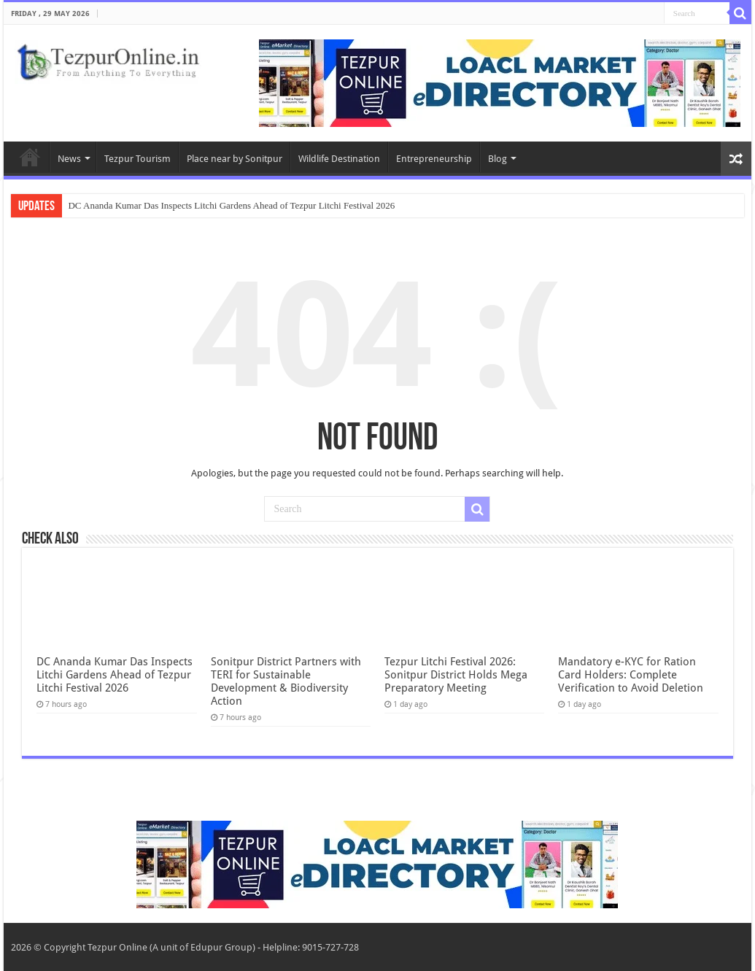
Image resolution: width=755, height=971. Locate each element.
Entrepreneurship (434, 158)
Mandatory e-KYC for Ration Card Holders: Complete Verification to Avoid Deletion (630, 675)
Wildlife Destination (339, 158)
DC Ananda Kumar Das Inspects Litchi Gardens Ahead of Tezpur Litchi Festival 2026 (231, 205)
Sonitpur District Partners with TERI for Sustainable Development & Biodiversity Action (286, 681)
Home (30, 157)
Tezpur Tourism (137, 158)
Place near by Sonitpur (234, 158)
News (69, 158)
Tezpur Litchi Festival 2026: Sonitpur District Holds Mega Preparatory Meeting (455, 675)
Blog (497, 158)
